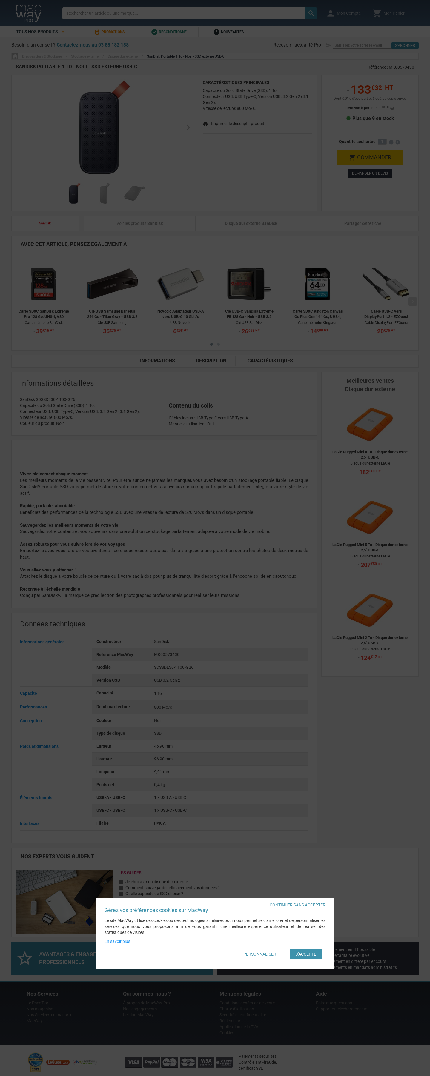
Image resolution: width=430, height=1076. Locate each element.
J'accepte (306, 954)
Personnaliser (259, 954)
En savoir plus (117, 941)
